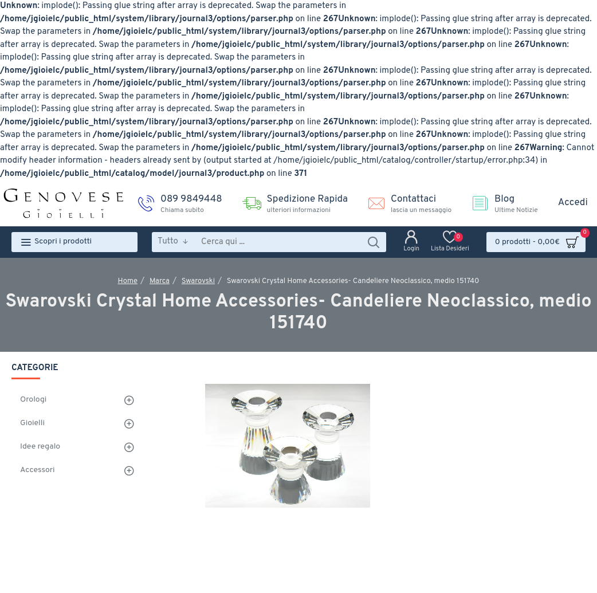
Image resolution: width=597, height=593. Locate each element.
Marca (160, 281)
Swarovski (198, 281)
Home (128, 281)
